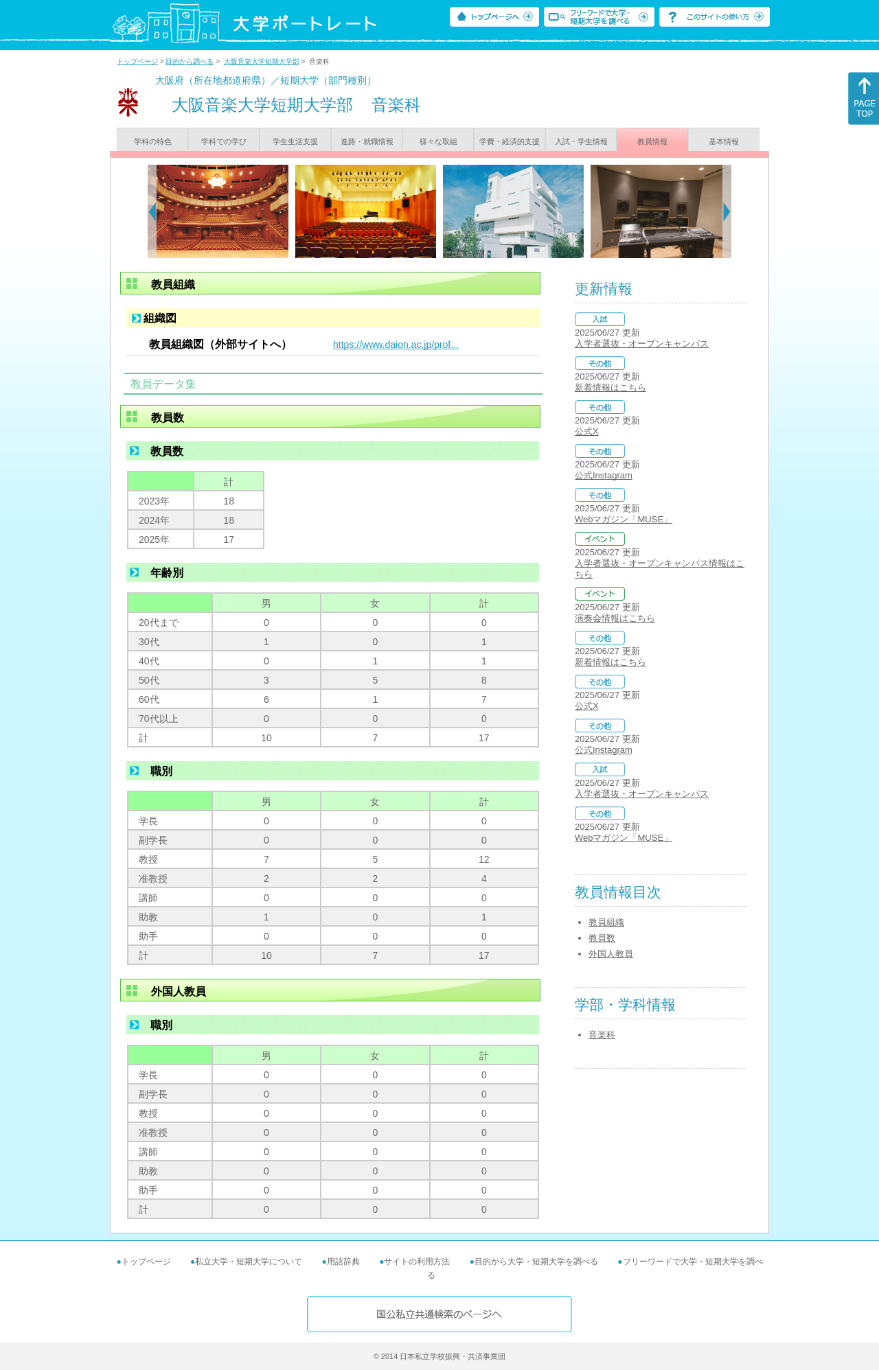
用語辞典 (343, 1261)
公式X (587, 431)
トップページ (137, 61)
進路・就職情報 (367, 141)
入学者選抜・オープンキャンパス (642, 343)
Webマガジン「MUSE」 (623, 519)
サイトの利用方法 (417, 1261)
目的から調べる (189, 61)
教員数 (602, 938)
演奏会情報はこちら (615, 618)
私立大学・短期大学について (248, 1261)
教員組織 (606, 922)
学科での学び (224, 141)
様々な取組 (438, 141)
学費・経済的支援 (509, 141)
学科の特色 (153, 141)
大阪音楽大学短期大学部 (261, 61)
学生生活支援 (295, 141)
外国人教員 (611, 954)
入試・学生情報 (581, 141)
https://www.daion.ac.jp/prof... (396, 344)
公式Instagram (603, 475)
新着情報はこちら (610, 387)
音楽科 (602, 1035)
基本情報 (724, 141)
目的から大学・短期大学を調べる (536, 1261)
